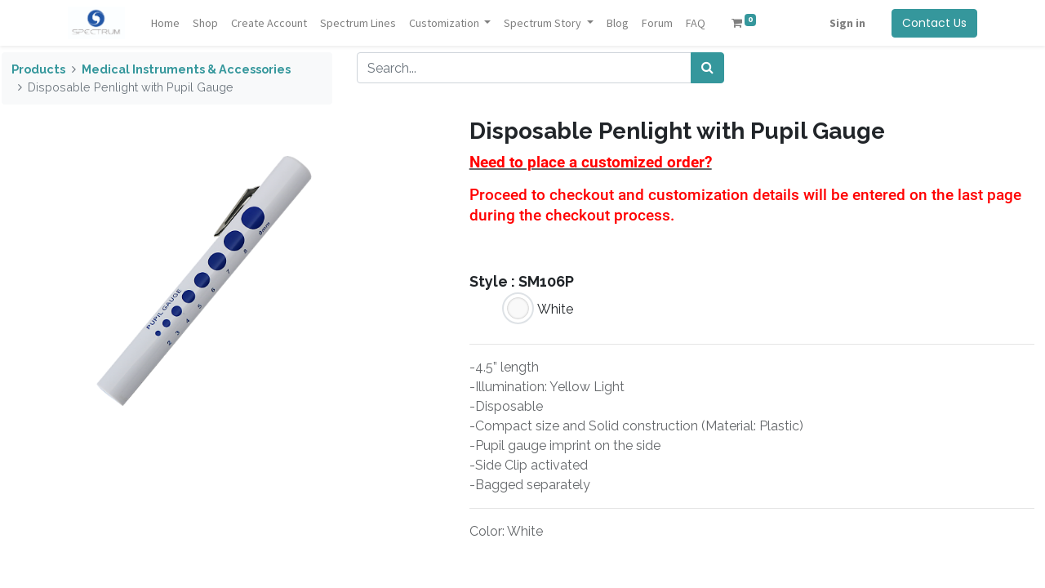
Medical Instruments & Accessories (186, 69)
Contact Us (932, 23)
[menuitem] (166, 23)
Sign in (846, 23)
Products (38, 69)
